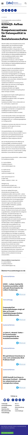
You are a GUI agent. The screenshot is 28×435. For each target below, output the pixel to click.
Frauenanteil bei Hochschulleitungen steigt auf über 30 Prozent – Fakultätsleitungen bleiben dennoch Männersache (13, 311)
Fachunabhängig (5, 412)
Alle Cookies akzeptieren (7, 433)
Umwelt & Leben (5, 409)
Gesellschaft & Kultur (6, 405)
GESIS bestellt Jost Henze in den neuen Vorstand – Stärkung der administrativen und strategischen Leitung (14, 380)
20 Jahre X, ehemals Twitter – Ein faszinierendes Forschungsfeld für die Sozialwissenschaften (13, 335)
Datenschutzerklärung (19, 407)
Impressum (17, 405)
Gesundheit (4, 407)
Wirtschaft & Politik (6, 411)
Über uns (17, 403)
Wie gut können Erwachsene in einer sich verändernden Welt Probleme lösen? (14, 358)
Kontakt (16, 409)
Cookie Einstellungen (19, 410)
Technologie (4, 403)
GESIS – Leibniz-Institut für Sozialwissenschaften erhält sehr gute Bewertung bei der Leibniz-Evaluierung (13, 287)
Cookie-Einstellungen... (6, 430)
